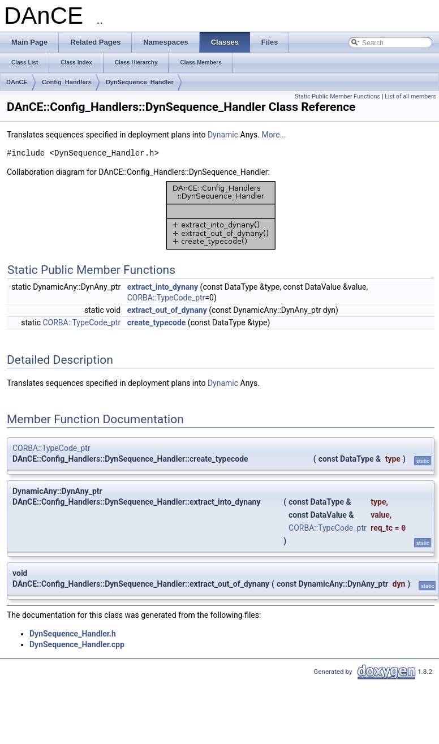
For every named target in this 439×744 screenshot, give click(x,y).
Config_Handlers (67, 82)
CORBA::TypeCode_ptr (166, 297)
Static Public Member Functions (337, 96)
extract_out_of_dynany (167, 310)
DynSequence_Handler (140, 82)
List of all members (410, 96)
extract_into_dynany (162, 286)
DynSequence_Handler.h (72, 633)
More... (273, 134)
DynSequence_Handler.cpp (76, 644)
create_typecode (156, 322)
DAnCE (17, 82)
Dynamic (223, 134)
